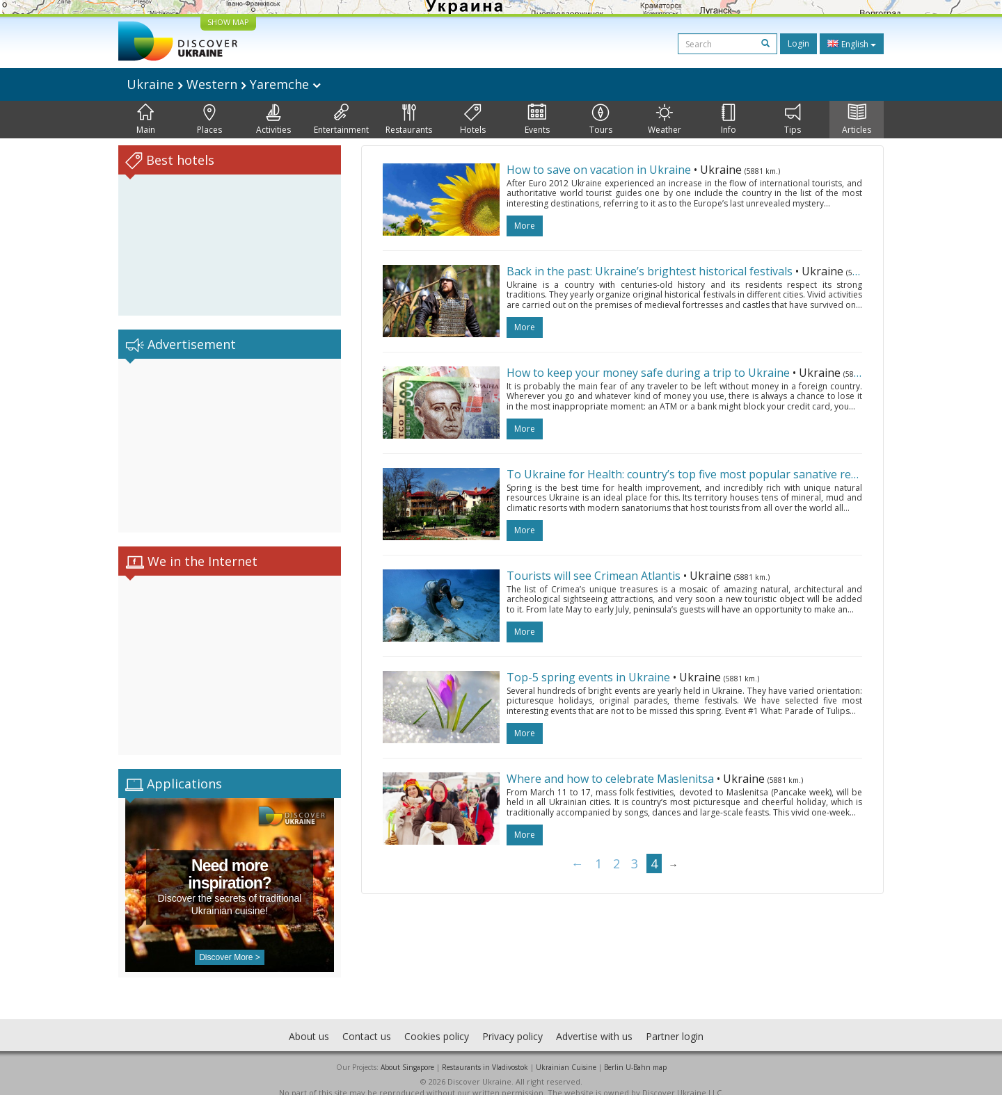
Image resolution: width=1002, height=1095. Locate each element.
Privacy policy (512, 1022)
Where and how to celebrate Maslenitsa (610, 778)
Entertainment (341, 120)
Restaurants (408, 120)
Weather (664, 120)
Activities (273, 120)
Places (209, 120)
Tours (600, 120)
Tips (792, 120)
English (851, 44)
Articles (856, 120)
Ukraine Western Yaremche (224, 84)
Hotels (473, 120)
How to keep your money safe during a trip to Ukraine (648, 372)
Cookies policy (436, 1022)
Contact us (366, 1022)
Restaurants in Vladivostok (485, 1053)
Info (728, 120)
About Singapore (407, 1053)
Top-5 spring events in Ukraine (588, 677)
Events (537, 120)
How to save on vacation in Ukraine (599, 169)
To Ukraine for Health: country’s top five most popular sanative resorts (692, 474)
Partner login (674, 1022)
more (524, 226)
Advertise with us (594, 1022)
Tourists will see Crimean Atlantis (594, 575)
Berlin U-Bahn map (635, 1053)
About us (309, 1022)
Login (798, 43)
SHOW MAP (228, 22)
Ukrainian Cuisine (566, 1053)
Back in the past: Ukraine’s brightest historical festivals (650, 271)
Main (145, 120)
